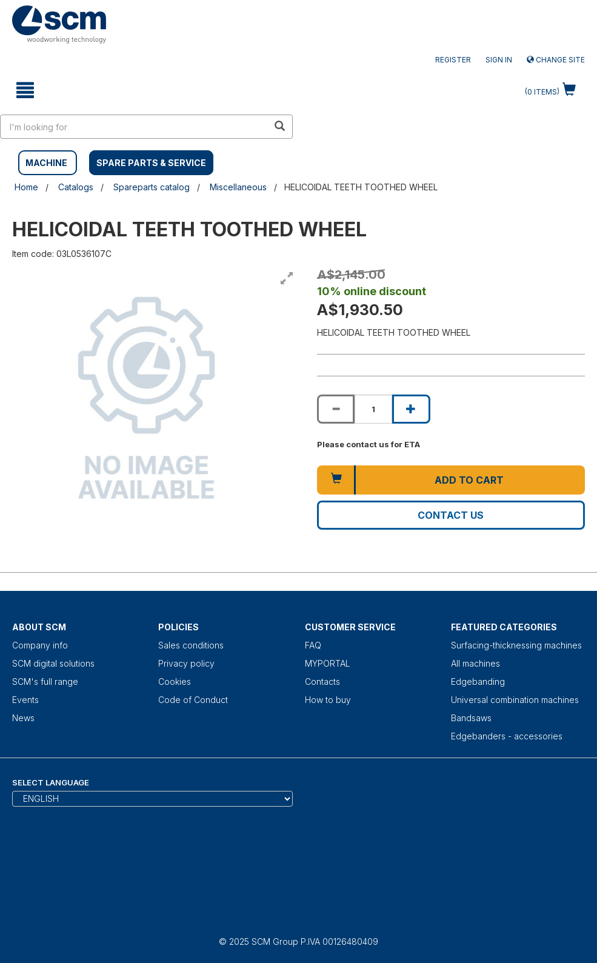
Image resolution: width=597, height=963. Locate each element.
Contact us (451, 515)
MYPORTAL (327, 663)
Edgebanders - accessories (506, 736)
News (23, 718)
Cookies (174, 681)
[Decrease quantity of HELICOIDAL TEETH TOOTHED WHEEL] (336, 409)
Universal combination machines (515, 700)
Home (26, 187)
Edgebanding (478, 681)
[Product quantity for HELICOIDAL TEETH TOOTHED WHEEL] (373, 409)
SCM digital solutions (53, 663)
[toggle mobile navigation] (25, 90)
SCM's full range (45, 681)
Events (25, 700)
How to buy (328, 700)
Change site (556, 59)
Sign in (498, 59)
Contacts (322, 681)
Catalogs (75, 187)
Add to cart (469, 480)
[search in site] (134, 126)
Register (453, 59)
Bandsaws (471, 718)
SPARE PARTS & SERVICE (151, 163)
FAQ (313, 645)
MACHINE (46, 163)
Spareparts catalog (151, 187)
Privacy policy (186, 663)
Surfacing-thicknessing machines (516, 645)
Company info (40, 645)
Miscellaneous (238, 187)
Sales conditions (191, 645)
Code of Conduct (193, 700)
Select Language (50, 782)
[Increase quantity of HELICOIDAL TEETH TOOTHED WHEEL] (411, 409)
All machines (475, 663)
